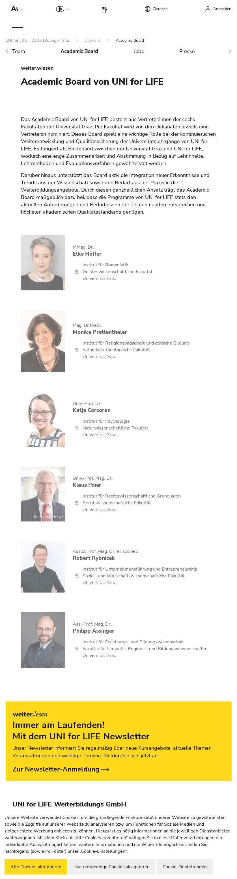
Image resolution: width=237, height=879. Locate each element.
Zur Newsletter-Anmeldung (56, 769)
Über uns (93, 40)
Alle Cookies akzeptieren (35, 867)
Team (18, 51)
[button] (16, 8)
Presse (187, 51)
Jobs (139, 51)
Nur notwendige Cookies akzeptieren (112, 867)
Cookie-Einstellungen (185, 867)
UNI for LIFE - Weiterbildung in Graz (38, 40)
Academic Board (79, 51)
